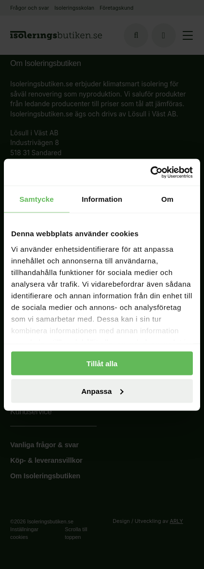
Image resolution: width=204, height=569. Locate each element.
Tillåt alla (102, 363)
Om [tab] (167, 199)
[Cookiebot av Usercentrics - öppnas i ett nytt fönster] (150, 172)
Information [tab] (102, 199)
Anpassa (102, 391)
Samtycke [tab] (36, 199)
